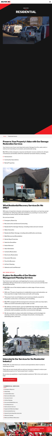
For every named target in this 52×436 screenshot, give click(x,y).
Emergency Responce (9, 391)
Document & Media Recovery (11, 404)
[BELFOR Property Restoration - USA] (26, 2)
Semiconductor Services (10, 408)
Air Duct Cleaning (8, 402)
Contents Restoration (9, 395)
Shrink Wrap (7, 393)
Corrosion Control (9, 400)
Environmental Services (10, 413)
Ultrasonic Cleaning (9, 417)
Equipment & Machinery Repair (11, 410)
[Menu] (50, 2)
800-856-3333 (40, 429)
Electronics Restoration (10, 397)
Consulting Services (9, 406)
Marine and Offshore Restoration (12, 419)
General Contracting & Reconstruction (13, 415)
